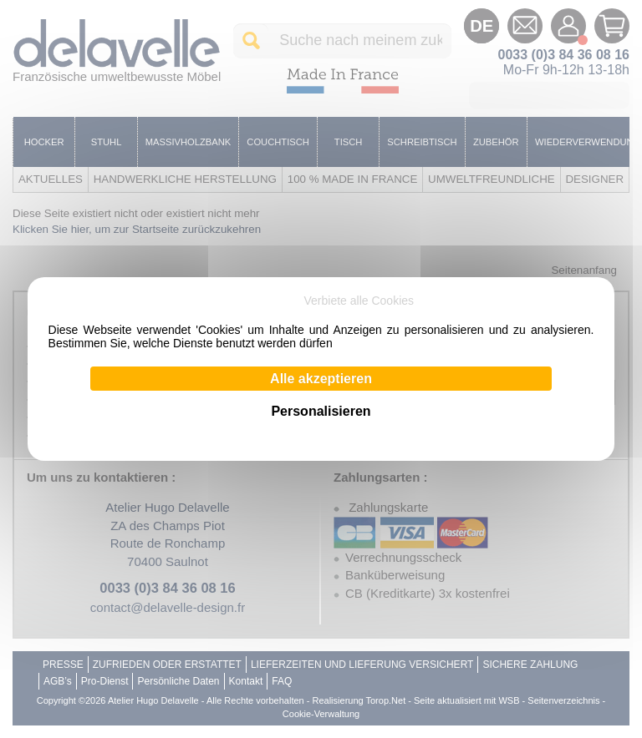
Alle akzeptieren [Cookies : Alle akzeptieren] (321, 379)
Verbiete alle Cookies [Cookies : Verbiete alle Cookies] (359, 300)
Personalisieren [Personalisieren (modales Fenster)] (320, 411)
